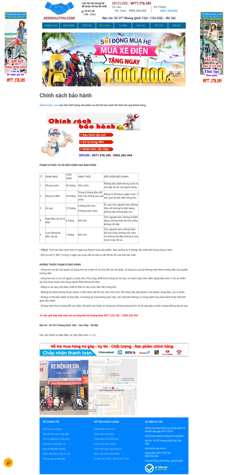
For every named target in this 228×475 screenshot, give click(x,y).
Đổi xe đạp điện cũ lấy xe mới (56, 454)
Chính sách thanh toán (104, 429)
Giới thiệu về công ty (52, 429)
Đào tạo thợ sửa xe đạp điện (56, 434)
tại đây (92, 335)
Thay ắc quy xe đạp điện (54, 459)
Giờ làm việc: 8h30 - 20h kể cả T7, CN (111, 459)
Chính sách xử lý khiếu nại (106, 439)
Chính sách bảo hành (104, 434)
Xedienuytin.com (49, 105)
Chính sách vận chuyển (105, 444)
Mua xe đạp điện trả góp (54, 449)
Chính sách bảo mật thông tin (108, 449)
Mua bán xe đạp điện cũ (54, 444)
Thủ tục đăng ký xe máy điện (56, 439)
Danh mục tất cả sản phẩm (106, 454)
